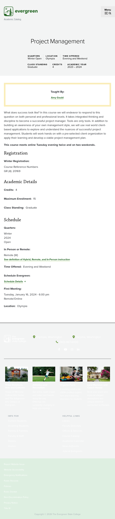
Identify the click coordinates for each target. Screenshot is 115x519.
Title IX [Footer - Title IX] (7, 508)
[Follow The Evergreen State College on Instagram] (72, 349)
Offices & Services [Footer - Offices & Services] (72, 430)
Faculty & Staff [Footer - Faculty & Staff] (16, 435)
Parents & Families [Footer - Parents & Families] (18, 430)
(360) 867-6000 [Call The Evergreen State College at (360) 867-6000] (68, 342)
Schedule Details (13, 281)
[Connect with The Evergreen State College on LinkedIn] (78, 349)
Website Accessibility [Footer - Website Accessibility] (14, 469)
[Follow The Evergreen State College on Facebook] (59, 349)
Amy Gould (57, 97)
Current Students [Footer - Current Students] (17, 420)
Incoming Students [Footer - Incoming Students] (18, 425)
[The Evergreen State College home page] (15, 339)
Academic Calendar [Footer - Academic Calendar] (73, 441)
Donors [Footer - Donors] (12, 441)
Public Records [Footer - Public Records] (11, 480)
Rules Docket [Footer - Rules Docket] (10, 491)
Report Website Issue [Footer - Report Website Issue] (14, 464)
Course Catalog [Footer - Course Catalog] (70, 435)
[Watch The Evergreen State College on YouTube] (65, 349)
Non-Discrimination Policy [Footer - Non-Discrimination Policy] (16, 497)
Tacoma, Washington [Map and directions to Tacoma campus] (88, 337)
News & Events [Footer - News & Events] (70, 446)
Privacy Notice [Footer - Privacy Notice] (11, 502)
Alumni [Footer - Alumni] (12, 446)
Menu (108, 10)
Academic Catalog (12, 19)
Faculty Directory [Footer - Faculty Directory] (71, 425)
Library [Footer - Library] (66, 420)
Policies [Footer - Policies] (7, 486)
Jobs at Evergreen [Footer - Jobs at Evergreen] (72, 451)
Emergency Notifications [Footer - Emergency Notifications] (15, 475)
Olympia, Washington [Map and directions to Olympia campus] (49, 337)
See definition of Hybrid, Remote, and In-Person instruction (37, 259)
